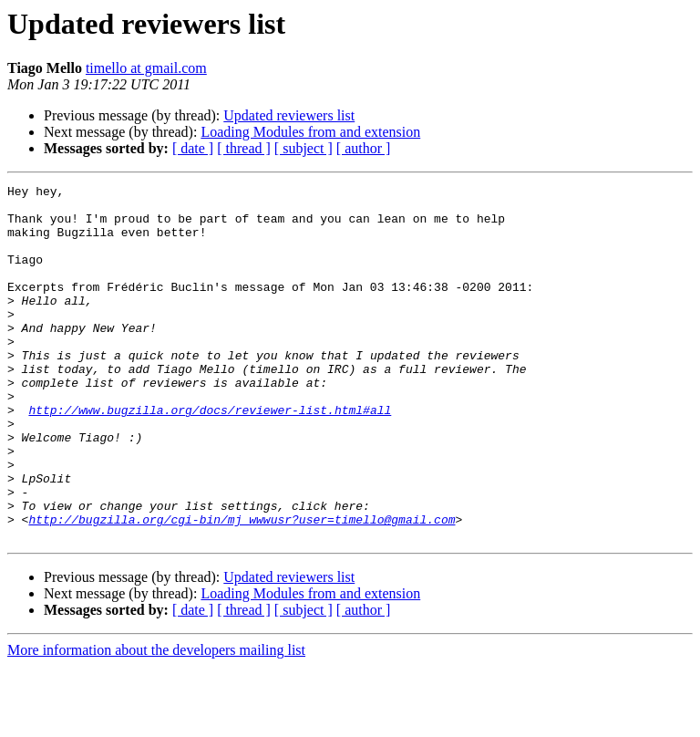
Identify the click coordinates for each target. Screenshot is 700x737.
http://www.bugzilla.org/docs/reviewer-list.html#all (209, 456)
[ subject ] (303, 148)
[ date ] (192, 148)
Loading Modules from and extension (310, 132)
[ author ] (363, 148)
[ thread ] (244, 148)
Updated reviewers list (289, 115)
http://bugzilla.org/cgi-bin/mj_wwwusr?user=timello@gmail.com (241, 587)
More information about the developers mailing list (156, 721)
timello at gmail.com (146, 68)
